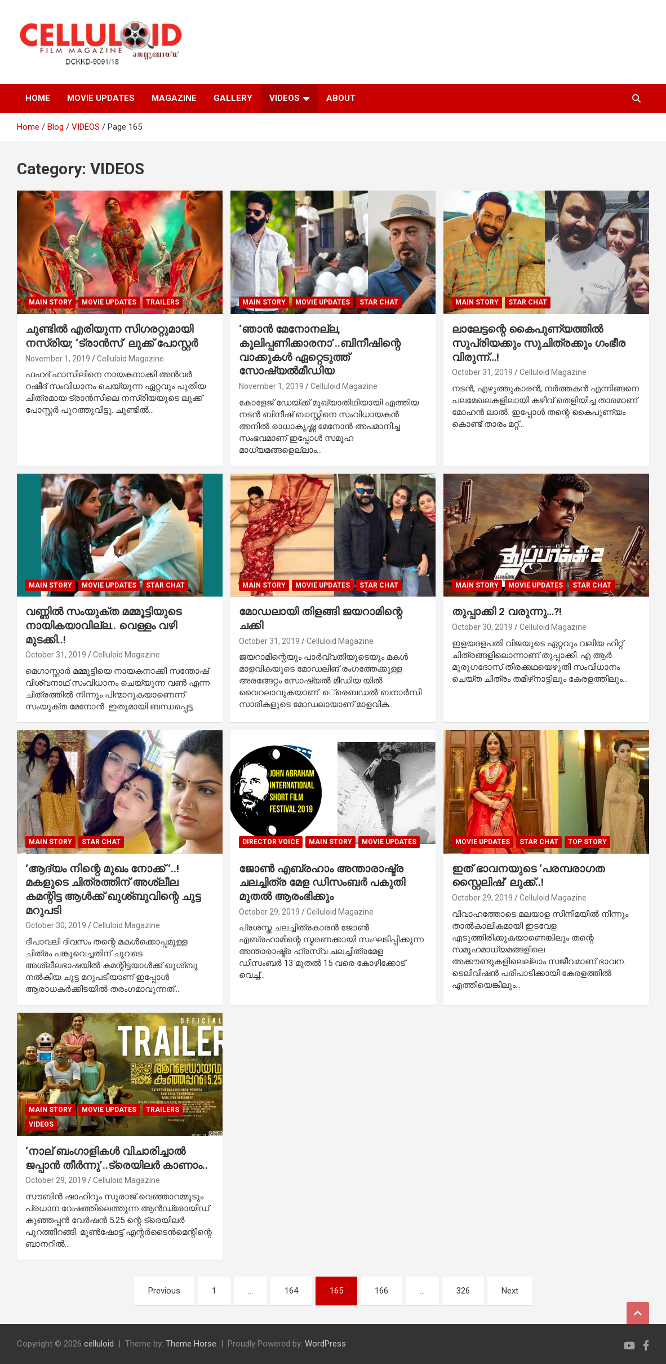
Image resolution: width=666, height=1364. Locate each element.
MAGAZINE (174, 98)
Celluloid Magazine (130, 358)
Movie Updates (109, 302)
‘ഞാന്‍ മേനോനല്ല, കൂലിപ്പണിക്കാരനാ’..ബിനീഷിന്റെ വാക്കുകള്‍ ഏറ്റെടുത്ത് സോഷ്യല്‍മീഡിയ (320, 350)
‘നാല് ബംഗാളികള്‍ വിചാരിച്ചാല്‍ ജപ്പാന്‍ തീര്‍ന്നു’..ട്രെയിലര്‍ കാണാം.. (116, 1158)
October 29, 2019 (269, 911)
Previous (164, 1291)
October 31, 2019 (482, 372)
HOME (37, 98)
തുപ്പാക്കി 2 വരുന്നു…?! (507, 611)
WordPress (325, 1344)
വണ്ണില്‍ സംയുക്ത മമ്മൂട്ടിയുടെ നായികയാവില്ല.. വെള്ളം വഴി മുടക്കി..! (103, 625)
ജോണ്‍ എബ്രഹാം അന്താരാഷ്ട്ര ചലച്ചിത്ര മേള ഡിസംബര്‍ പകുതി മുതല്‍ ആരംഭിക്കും (322, 882)
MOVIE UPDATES (101, 98)
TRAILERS (162, 302)
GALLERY (233, 98)
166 (381, 1291)
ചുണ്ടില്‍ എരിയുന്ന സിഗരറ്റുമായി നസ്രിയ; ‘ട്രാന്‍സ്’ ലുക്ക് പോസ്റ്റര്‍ (111, 336)
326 (463, 1291)
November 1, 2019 (57, 358)
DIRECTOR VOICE (270, 842)
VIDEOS (284, 98)
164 (291, 1291)
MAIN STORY (50, 302)
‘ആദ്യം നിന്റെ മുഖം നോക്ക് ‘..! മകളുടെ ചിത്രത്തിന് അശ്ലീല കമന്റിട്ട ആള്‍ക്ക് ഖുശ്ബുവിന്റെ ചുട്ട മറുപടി (113, 889)
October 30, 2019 (482, 627)
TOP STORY (587, 842)
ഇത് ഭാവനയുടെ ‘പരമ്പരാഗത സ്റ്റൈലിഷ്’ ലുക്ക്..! (528, 875)
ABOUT (341, 98)
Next (509, 1291)
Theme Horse (191, 1344)
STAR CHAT (378, 302)
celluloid (99, 1344)
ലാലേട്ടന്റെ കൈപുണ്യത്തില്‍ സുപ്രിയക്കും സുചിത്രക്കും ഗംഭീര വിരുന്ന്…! (538, 343)
